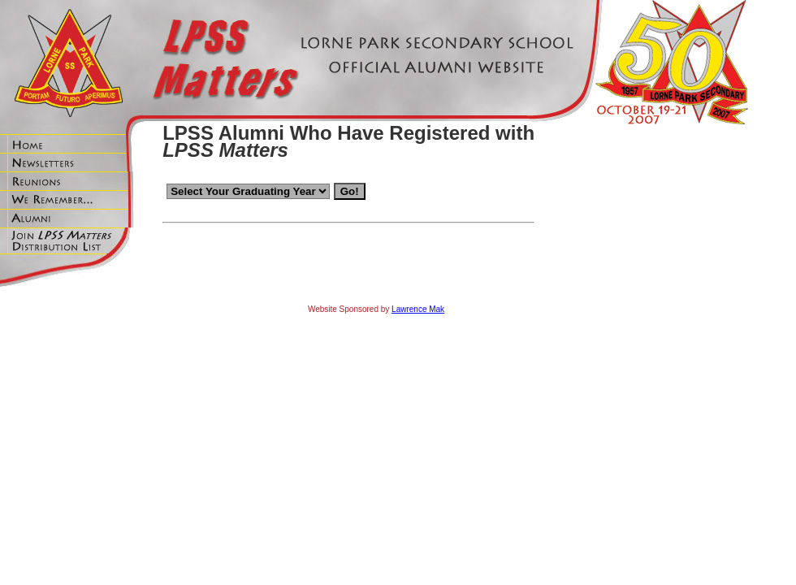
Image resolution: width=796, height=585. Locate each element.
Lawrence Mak (418, 309)
